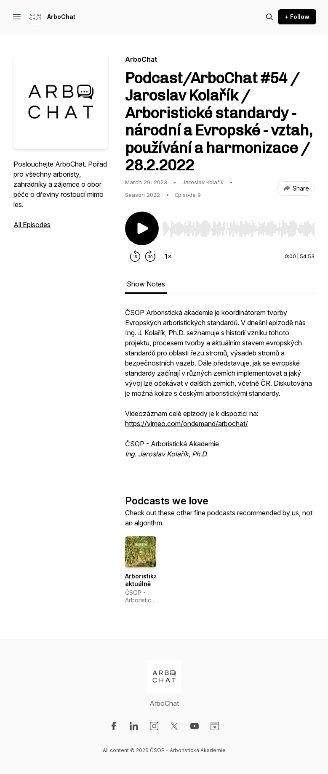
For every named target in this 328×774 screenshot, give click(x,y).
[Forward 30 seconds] (150, 256)
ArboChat (61, 16)
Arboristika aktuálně (141, 580)
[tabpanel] (220, 387)
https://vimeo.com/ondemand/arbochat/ (186, 423)
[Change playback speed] (168, 256)
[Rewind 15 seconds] (135, 256)
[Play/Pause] (142, 228)
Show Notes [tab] (146, 284)
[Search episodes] (269, 17)
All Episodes (32, 224)
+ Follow (297, 16)
